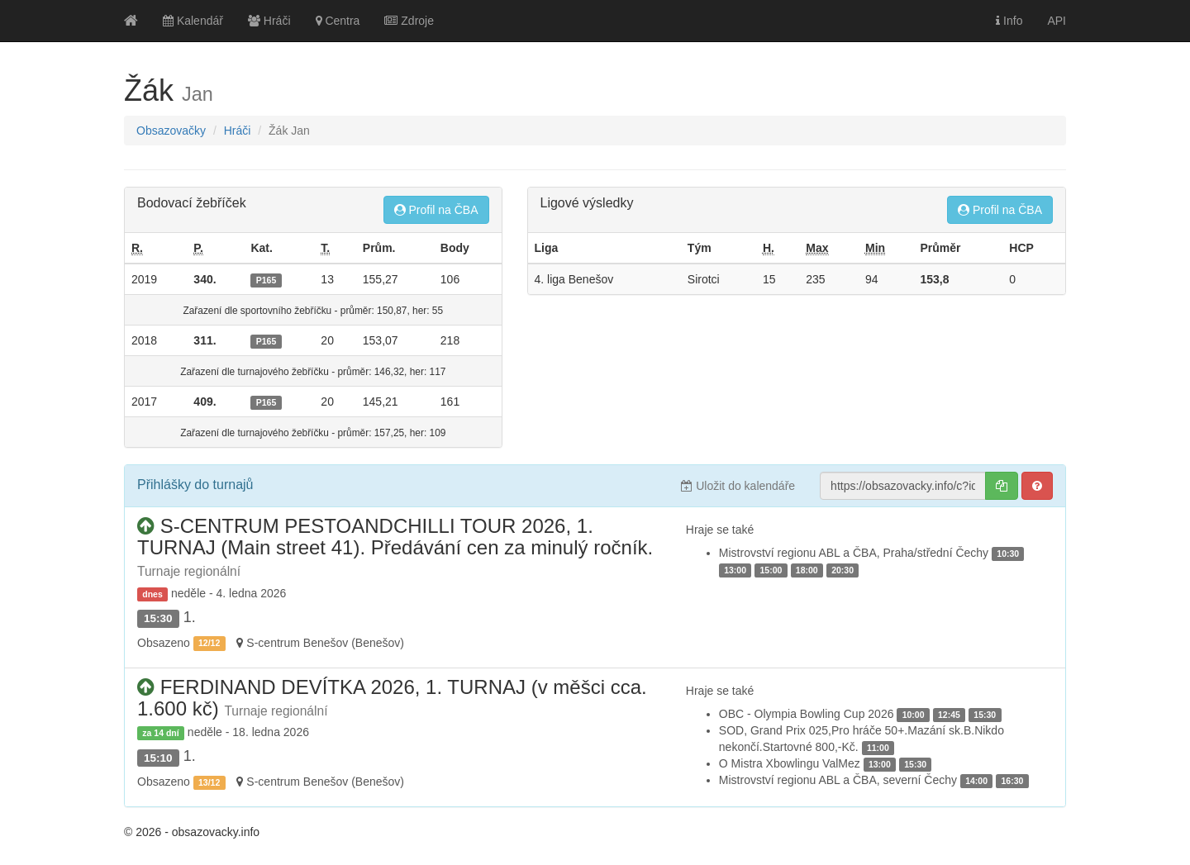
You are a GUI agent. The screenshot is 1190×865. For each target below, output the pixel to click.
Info (1009, 20)
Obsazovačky (171, 130)
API (1056, 20)
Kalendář (193, 20)
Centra (338, 20)
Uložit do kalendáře (738, 485)
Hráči (269, 20)
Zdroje (409, 20)
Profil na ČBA (436, 209)
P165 (266, 280)
